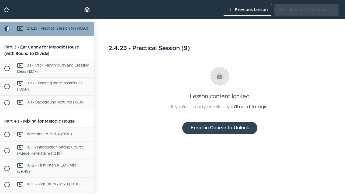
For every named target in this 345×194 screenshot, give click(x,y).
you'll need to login (247, 107)
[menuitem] (87, 9)
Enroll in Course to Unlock (220, 128)
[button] (6, 9)
